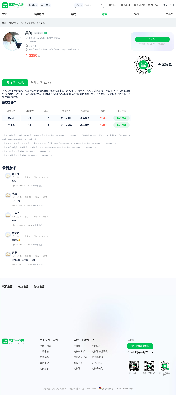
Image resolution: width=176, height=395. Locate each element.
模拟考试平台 (80, 357)
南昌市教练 (33, 23)
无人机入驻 (141, 5)
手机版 (77, 346)
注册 (172, 5)
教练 (104, 14)
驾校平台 (78, 363)
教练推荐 (23, 286)
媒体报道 (44, 363)
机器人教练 (97, 363)
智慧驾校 (96, 346)
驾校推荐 (7, 286)
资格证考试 (79, 351)
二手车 (169, 14)
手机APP (114, 5)
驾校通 (77, 368)
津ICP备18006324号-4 (87, 388)
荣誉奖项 (44, 357)
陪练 (136, 14)
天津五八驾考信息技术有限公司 (59, 388)
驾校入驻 (127, 5)
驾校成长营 (97, 368)
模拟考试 (39, 14)
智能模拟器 (97, 357)
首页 (4, 14)
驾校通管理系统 (100, 351)
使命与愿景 (45, 346)
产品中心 (44, 351)
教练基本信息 (15, 82)
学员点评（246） (41, 82)
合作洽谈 (44, 368)
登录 (165, 5)
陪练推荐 (39, 286)
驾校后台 (154, 5)
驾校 (73, 14)
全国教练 (12, 23)
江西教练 (22, 23)
